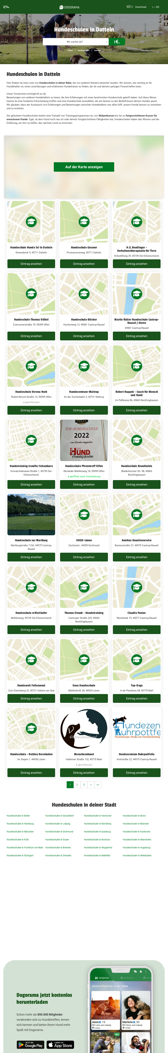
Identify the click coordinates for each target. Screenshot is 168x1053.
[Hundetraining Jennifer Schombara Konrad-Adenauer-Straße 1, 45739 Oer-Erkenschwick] (31, 454)
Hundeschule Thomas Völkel (31, 319)
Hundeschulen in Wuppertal (98, 847)
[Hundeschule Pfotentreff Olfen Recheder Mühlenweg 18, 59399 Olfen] (84, 454)
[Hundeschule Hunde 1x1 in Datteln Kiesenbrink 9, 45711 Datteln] (31, 234)
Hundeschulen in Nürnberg (97, 823)
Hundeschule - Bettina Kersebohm (31, 754)
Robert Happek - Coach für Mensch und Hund (137, 393)
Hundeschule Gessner (84, 247)
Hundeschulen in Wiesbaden (137, 855)
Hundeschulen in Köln (18, 839)
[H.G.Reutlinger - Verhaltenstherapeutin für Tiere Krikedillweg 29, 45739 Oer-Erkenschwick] (136, 234)
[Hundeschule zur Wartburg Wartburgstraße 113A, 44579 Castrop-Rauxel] (31, 527)
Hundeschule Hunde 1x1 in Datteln (31, 247)
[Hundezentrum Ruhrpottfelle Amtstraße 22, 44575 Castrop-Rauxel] (136, 742)
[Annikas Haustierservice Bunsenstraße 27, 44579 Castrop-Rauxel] (136, 527)
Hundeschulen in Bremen (58, 847)
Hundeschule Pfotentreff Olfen (84, 466)
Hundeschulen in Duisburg (97, 831)
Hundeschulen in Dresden (58, 855)
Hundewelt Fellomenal (31, 685)
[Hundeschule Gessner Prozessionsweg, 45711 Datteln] (84, 234)
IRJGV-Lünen (84, 540)
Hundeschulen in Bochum (97, 839)
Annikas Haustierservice (137, 540)
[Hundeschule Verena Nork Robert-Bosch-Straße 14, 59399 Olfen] (31, 380)
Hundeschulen (83, 50)
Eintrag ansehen (31, 263)
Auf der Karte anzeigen (84, 167)
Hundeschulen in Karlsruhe (136, 831)
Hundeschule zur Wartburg (31, 540)
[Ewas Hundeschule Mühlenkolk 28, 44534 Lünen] (84, 671)
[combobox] (76, 41)
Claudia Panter (137, 613)
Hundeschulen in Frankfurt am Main (25, 847)
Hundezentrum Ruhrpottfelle (136, 754)
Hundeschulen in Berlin (18, 815)
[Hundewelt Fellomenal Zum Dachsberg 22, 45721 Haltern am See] (31, 671)
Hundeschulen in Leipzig (57, 823)
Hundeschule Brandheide (136, 466)
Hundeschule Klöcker (84, 319)
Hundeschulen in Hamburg (20, 823)
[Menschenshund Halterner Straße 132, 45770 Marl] (84, 742)
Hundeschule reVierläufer (31, 613)
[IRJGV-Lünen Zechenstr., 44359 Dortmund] (84, 527)
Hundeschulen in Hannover (98, 815)
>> (98, 784)
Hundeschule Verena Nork (31, 392)
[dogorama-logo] (68, 6)
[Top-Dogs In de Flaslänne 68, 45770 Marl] (136, 671)
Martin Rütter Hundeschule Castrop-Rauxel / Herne (136, 321)
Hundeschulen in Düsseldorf (59, 815)
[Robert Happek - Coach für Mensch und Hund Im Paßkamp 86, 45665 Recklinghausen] (136, 380)
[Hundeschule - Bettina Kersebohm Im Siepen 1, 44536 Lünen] (31, 742)
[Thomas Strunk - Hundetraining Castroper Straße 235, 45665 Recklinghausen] (84, 600)
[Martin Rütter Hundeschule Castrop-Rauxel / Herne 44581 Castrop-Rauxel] (136, 306)
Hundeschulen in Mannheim (137, 839)
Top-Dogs (137, 685)
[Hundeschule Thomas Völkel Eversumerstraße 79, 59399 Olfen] (31, 306)
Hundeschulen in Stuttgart (20, 855)
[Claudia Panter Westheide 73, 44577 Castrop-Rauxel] (136, 600)
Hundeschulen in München (20, 831)
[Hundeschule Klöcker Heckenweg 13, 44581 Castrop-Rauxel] (84, 306)
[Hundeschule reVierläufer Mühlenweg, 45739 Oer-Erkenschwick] (31, 600)
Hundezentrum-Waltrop (84, 392)
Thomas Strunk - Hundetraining (84, 613)
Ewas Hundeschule (84, 685)
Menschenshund (84, 754)
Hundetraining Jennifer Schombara (31, 466)
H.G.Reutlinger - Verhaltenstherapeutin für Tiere (136, 249)
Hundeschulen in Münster (136, 823)
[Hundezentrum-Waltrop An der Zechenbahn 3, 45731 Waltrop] (84, 380)
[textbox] (76, 42)
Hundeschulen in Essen (57, 839)
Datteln (97, 50)
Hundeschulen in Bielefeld (97, 855)
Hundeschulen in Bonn (134, 815)
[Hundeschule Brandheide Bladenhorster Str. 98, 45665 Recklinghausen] (136, 454)
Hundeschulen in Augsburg (136, 847)
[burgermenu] (6, 6)
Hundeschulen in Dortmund (59, 831)
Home (70, 50)
